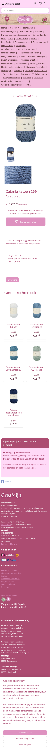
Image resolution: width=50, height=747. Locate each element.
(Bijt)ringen (6, 70)
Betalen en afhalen (9, 570)
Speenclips (8, 74)
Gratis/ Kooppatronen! (11, 84)
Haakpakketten (8, 52)
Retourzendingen (8, 584)
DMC (3, 38)
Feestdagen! (27, 27)
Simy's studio (7, 45)
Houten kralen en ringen (12, 67)
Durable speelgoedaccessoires (15, 35)
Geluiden (18, 70)
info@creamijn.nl (21, 728)
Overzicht (12, 279)
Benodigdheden (37, 63)
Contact (4, 576)
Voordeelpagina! (8, 31)
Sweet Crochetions (10, 59)
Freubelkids (6, 81)
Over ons (5, 587)
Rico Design (6, 42)
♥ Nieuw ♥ (14, 27)
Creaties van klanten (9, 595)
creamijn (6, 481)
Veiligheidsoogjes (40, 74)
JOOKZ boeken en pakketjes (32, 56)
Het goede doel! (7, 581)
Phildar (34, 38)
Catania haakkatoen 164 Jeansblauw (13, 413)
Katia (10, 38)
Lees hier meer (7, 710)
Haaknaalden (7, 63)
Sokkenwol (30, 49)
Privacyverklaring (9, 544)
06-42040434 (6, 524)
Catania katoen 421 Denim (36, 325)
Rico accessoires (22, 42)
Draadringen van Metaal (36, 70)
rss (38, 742)
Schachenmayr (39, 42)
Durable (38, 31)
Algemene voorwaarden (11, 573)
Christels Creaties (29, 59)
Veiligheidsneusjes (11, 77)
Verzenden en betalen (10, 579)
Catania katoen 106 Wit (13, 325)
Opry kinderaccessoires (12, 49)
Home (4, 27)
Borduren (38, 77)
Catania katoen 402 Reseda (36, 368)
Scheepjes (20, 45)
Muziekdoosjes (23, 74)
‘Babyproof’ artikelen (35, 67)
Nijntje (28, 84)
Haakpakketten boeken (28, 52)
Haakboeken (21, 63)
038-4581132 (6, 508)
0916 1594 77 (19, 538)
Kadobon (27, 77)
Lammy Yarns (22, 38)
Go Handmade (39, 35)
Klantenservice (21, 81)
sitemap (32, 742)
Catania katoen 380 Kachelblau (13, 368)
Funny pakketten (8, 56)
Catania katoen (25, 31)
